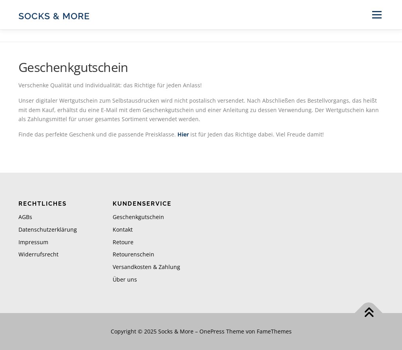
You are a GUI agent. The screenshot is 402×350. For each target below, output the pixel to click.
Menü (377, 14)
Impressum (33, 242)
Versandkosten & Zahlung (146, 267)
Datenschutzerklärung (47, 229)
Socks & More (54, 16)
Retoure (123, 242)
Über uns (125, 279)
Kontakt (123, 229)
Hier (183, 134)
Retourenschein (133, 254)
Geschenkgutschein (138, 217)
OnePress (212, 331)
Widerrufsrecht (38, 254)
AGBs (25, 217)
